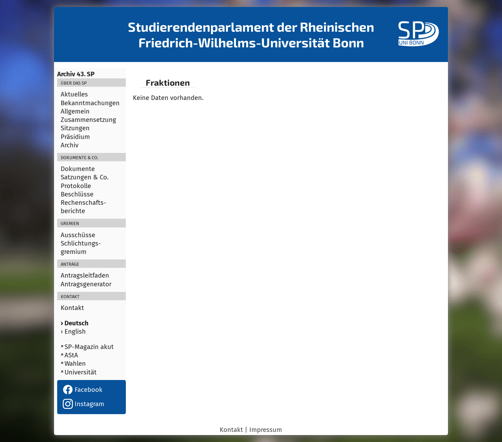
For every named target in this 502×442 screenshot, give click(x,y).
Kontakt (72, 308)
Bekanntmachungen (90, 103)
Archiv (69, 145)
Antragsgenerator (86, 284)
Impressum (265, 430)
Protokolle (76, 186)
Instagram (83, 404)
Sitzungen (75, 128)
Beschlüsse (77, 194)
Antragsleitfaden (85, 275)
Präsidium (75, 137)
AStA (71, 355)
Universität (80, 372)
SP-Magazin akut (89, 347)
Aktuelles (74, 94)
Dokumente (78, 169)
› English (73, 331)
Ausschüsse (78, 235)
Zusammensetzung (88, 120)
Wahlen (75, 363)
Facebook (82, 390)
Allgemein (75, 111)
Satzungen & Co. (84, 177)
